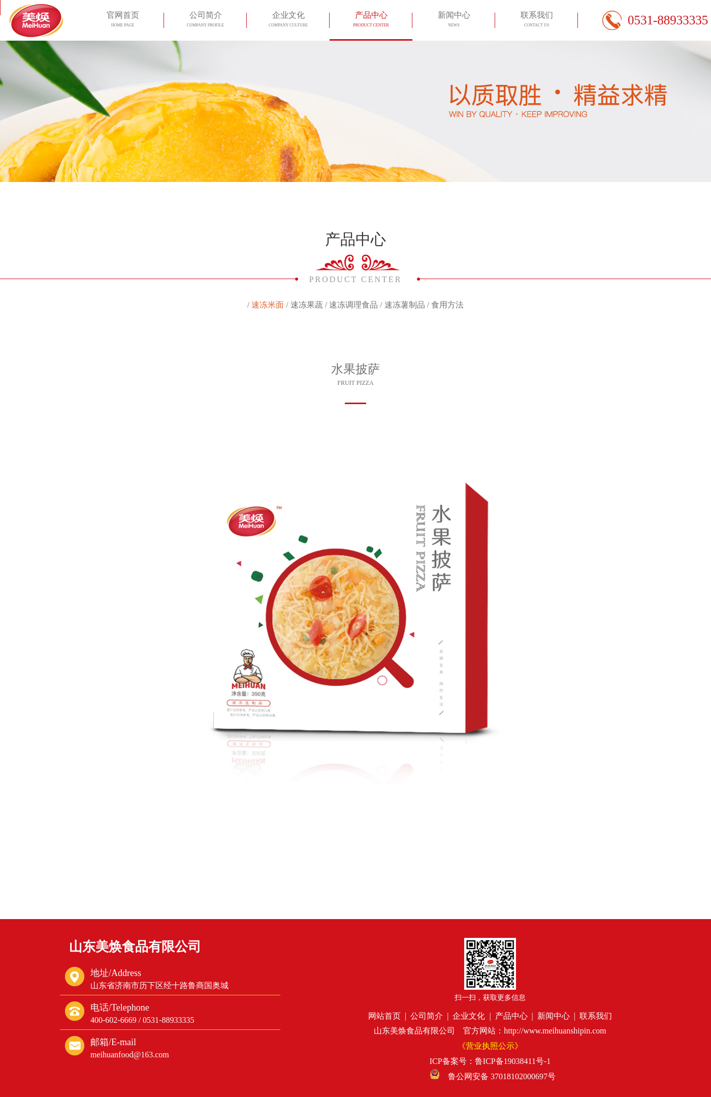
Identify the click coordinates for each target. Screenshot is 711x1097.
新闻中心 (454, 21)
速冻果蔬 (306, 304)
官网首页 (122, 21)
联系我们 (536, 21)
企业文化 (288, 21)
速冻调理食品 (353, 304)
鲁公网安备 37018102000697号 (493, 1076)
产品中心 (371, 21)
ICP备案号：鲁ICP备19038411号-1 (490, 1061)
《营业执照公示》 (490, 1046)
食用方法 (447, 304)
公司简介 (205, 21)
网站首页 (384, 1016)
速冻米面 (267, 304)
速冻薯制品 (404, 304)
